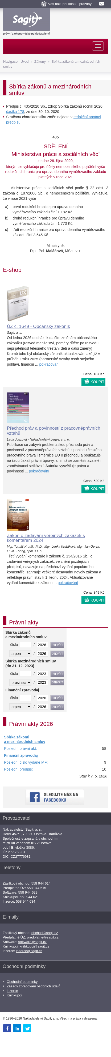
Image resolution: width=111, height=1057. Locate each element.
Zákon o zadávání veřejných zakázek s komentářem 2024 (46, 538)
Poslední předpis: (18, 769)
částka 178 (15, 111)
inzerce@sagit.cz (29, 951)
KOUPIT (97, 382)
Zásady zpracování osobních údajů (33, 986)
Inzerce (12, 991)
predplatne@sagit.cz (43, 937)
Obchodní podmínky (22, 982)
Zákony (40, 62)
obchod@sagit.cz (44, 933)
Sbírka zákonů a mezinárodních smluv (24, 739)
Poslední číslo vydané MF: (26, 762)
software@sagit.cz (32, 942)
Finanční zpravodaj (21, 755)
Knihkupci (14, 995)
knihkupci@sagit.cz (34, 946)
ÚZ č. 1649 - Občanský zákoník (38, 326)
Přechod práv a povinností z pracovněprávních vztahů (53, 431)
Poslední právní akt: (20, 748)
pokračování (49, 364)
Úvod (24, 62)
